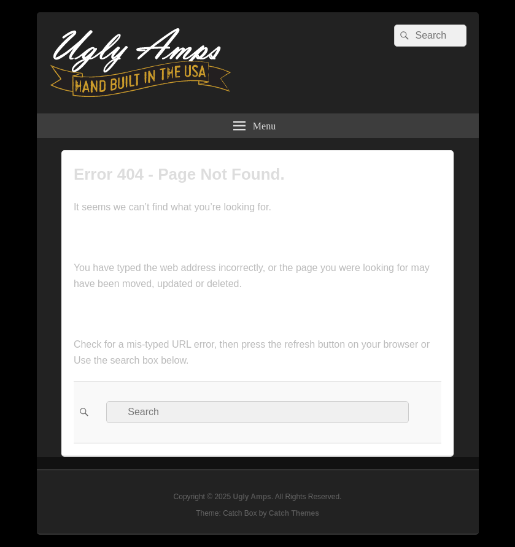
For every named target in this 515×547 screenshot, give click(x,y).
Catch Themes (294, 513)
